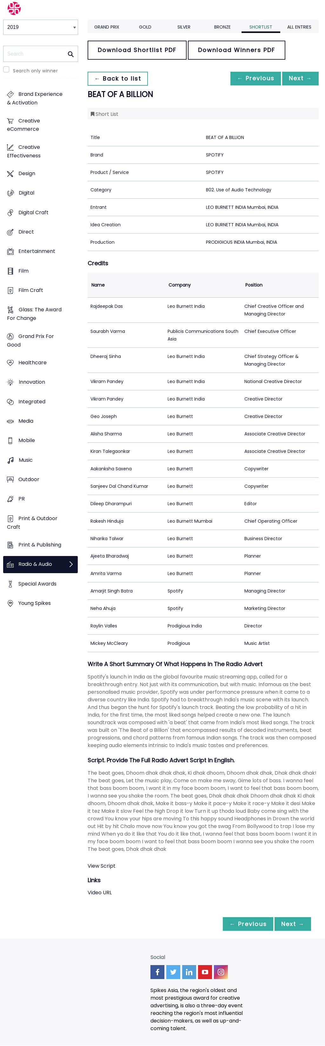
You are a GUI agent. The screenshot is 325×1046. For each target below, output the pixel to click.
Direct (26, 232)
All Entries (299, 27)
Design (26, 173)
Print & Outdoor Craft (32, 523)
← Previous (252, 79)
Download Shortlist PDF (137, 50)
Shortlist (260, 27)
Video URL (100, 892)
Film (23, 271)
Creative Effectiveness (24, 151)
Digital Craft (33, 212)
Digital (26, 193)
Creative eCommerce (23, 125)
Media (25, 421)
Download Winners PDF (236, 50)
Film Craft (30, 290)
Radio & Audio (35, 564)
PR (21, 499)
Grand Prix (106, 27)
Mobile (26, 440)
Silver (183, 27)
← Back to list (118, 79)
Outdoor (28, 479)
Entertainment (36, 251)
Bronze (222, 27)
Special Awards (37, 583)
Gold (145, 27)
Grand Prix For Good (30, 340)
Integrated (31, 401)
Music (26, 460)
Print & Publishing (39, 544)
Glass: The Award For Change (34, 314)
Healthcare (32, 363)
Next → (299, 79)
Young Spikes (34, 603)
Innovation (32, 382)
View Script (102, 866)
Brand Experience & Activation (35, 99)
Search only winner (35, 71)
